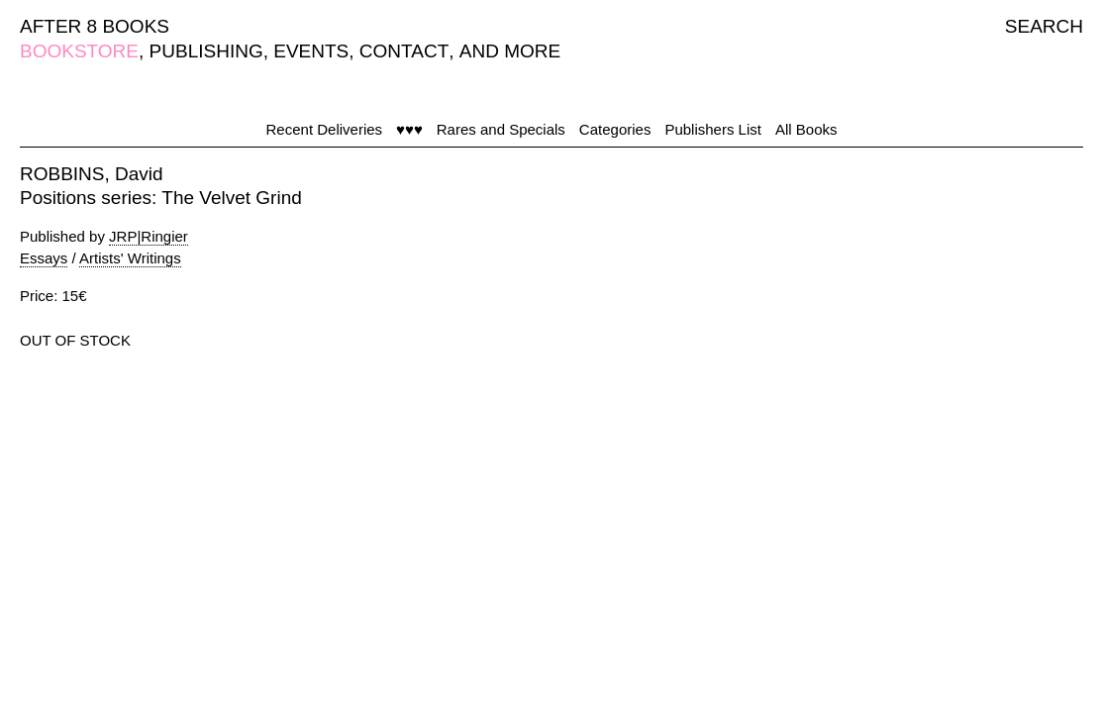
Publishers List (712, 129)
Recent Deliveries (324, 129)
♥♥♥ (409, 129)
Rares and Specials (501, 129)
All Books (806, 129)
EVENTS (311, 51)
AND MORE (509, 51)
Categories (615, 129)
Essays (43, 258)
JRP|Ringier (148, 236)
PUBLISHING (206, 51)
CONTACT (404, 51)
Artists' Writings (130, 258)
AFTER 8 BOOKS (94, 26)
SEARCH (1044, 26)
